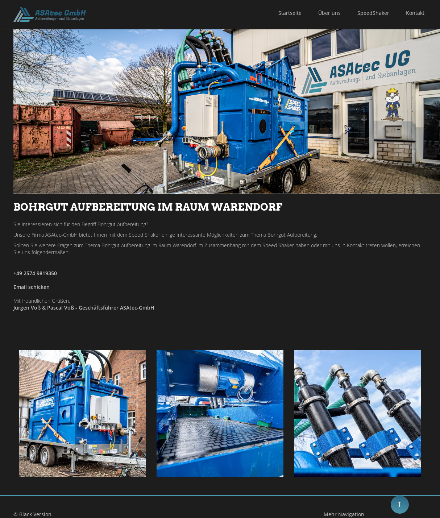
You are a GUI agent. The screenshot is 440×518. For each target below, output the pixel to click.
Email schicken (31, 286)
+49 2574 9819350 (35, 273)
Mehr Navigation (340, 514)
